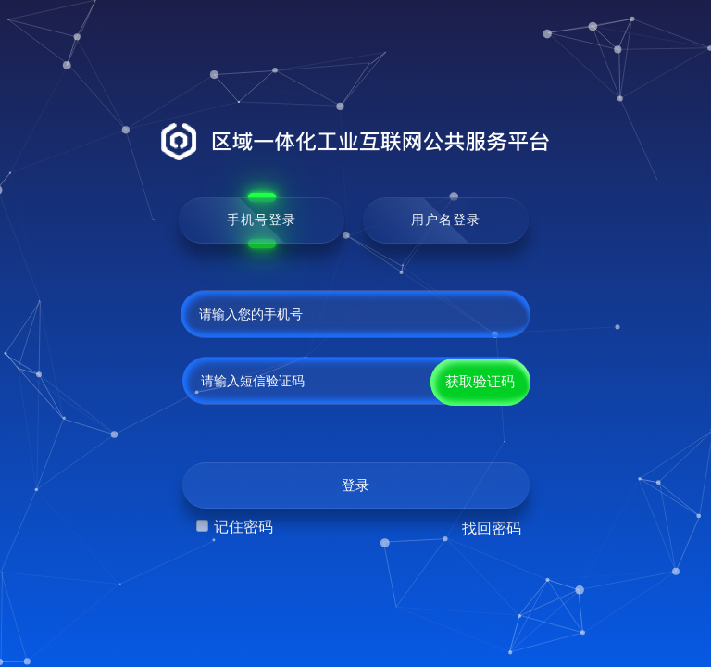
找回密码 (491, 528)
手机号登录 (261, 219)
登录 (355, 485)
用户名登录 (445, 219)
